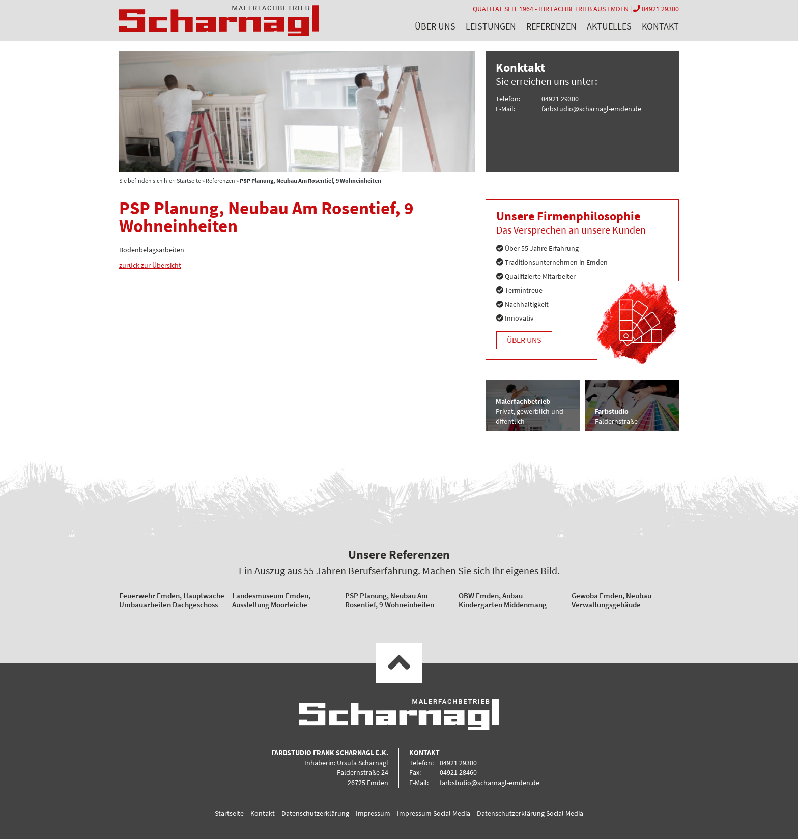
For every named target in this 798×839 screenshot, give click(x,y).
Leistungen (491, 26)
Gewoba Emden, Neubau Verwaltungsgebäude (611, 600)
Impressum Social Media (433, 813)
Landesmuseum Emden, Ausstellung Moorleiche (271, 600)
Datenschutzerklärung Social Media (530, 813)
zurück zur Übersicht (150, 265)
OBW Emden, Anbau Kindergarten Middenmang (503, 600)
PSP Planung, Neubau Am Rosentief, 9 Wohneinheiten (389, 600)
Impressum (373, 813)
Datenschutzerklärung (315, 813)
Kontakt (660, 26)
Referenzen (551, 26)
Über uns (435, 26)
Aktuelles (609, 26)
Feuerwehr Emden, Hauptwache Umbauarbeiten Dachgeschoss (171, 600)
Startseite (189, 180)
